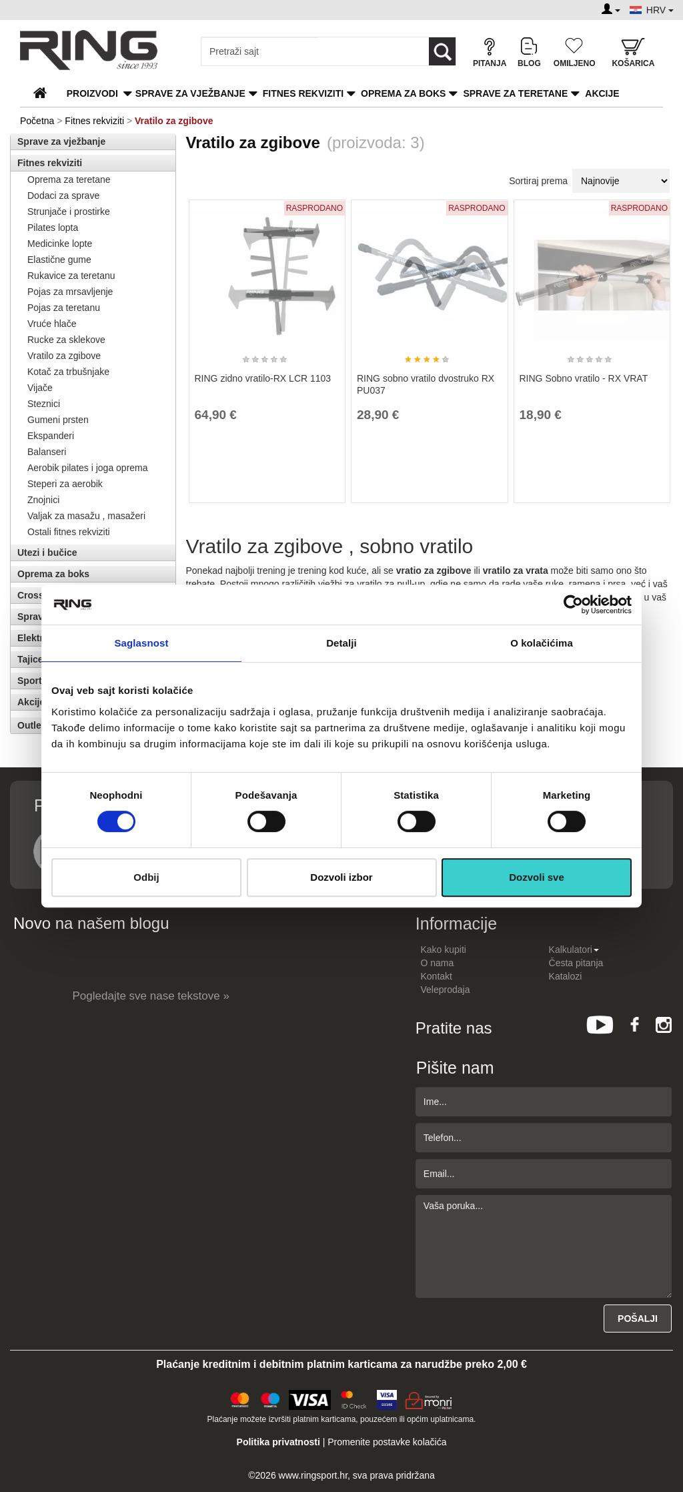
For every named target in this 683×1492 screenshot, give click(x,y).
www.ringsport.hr (313, 1475)
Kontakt (436, 976)
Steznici (43, 403)
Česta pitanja (576, 963)
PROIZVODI (92, 93)
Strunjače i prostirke (68, 211)
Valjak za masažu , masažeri (86, 515)
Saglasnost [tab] (141, 643)
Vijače (40, 387)
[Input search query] (259, 51)
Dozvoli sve (536, 877)
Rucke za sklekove (66, 339)
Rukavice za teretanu (71, 275)
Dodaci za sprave (63, 195)
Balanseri (46, 451)
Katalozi (565, 976)
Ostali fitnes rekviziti (68, 531)
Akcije (602, 93)
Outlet (30, 725)
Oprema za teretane (69, 179)
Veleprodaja (445, 989)
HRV (660, 10)
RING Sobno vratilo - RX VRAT (584, 378)
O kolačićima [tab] (541, 643)
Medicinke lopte (59, 243)
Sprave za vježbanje (190, 93)
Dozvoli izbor (341, 877)
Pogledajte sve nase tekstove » (151, 996)
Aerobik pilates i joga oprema (87, 467)
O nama (437, 963)
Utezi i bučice (47, 552)
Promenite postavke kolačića (386, 1442)
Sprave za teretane (515, 93)
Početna (37, 120)
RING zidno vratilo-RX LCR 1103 (263, 378)
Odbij (146, 877)
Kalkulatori (574, 949)
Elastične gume (59, 259)
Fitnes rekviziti (303, 93)
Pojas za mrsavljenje (70, 291)
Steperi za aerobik (65, 483)
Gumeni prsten (58, 419)
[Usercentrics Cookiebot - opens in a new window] (573, 605)
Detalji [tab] (341, 643)
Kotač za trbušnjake (68, 371)
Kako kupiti (443, 949)
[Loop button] (442, 51)
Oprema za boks (403, 93)
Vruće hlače (51, 323)
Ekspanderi (50, 435)
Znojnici (43, 499)
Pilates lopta (52, 227)
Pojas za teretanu (63, 307)
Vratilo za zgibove (64, 355)
